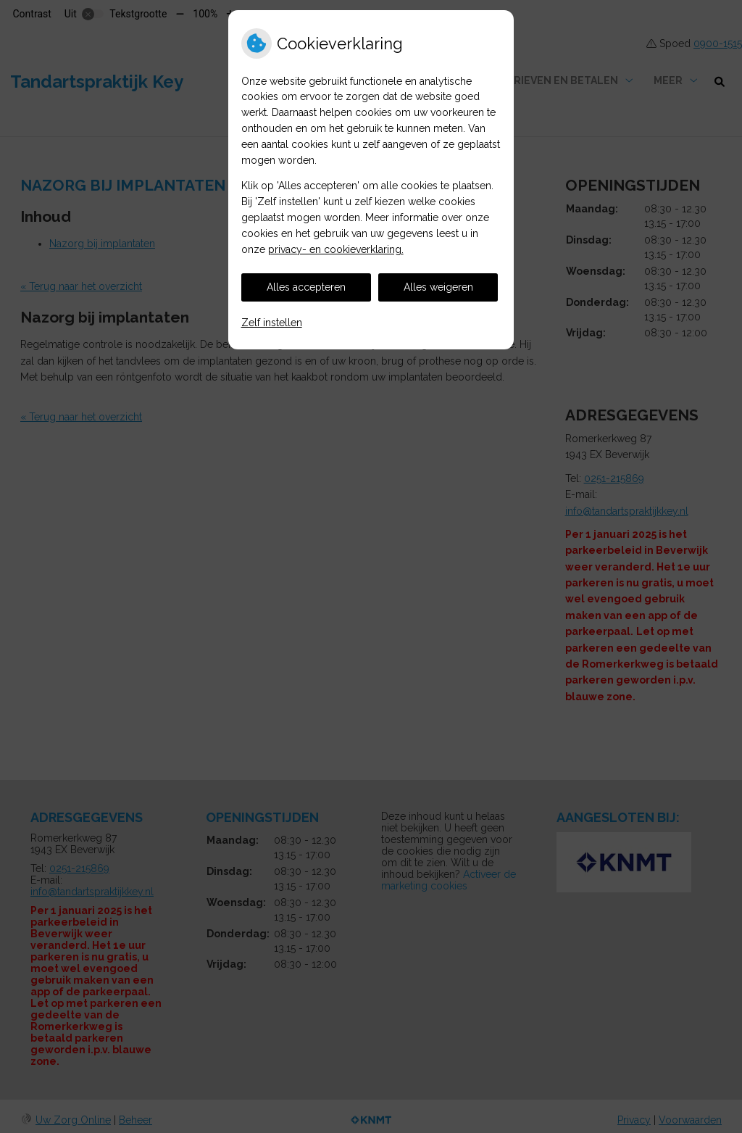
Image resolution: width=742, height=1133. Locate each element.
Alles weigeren (438, 287)
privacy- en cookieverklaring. (336, 249)
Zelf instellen (271, 322)
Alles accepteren (306, 287)
